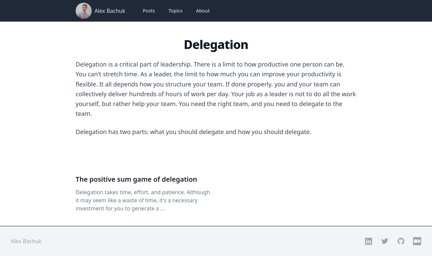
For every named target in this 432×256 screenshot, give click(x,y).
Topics (175, 10)
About (203, 10)
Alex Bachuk (109, 11)
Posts (149, 10)
